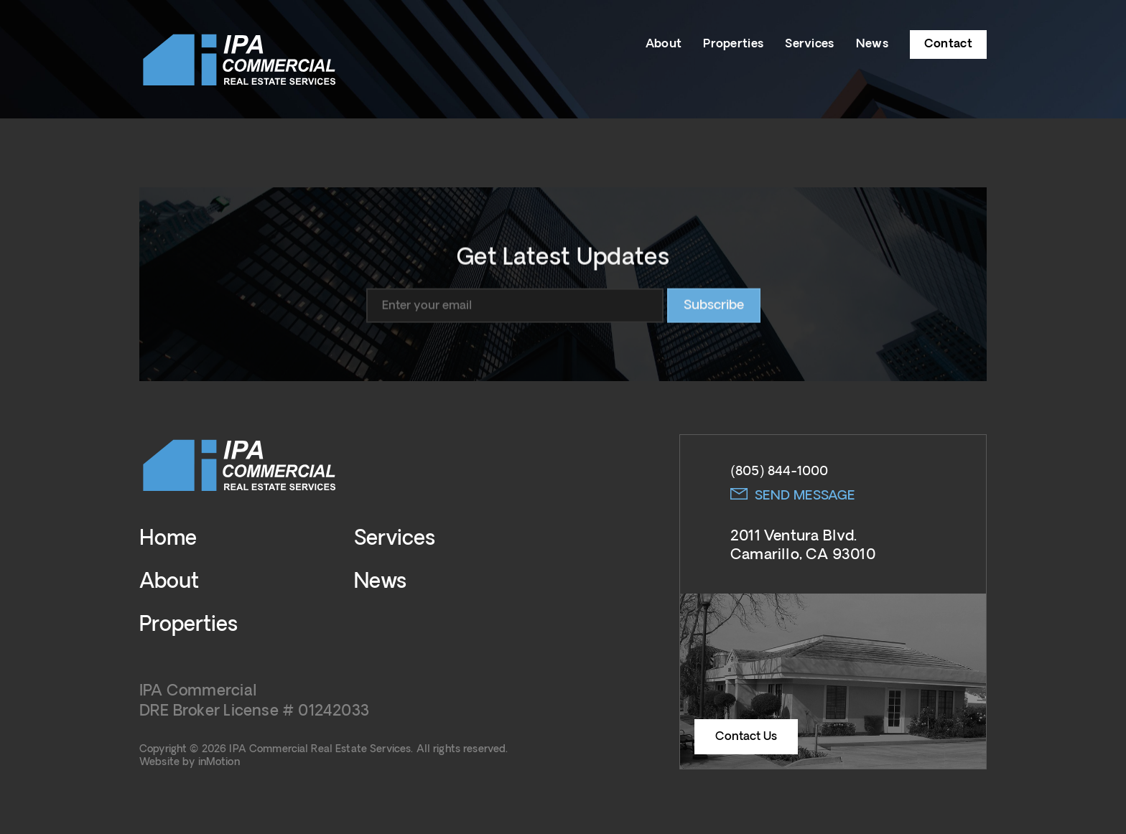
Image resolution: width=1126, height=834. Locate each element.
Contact (948, 44)
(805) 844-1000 (779, 471)
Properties (733, 44)
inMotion (219, 762)
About (664, 44)
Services (809, 44)
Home (168, 539)
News (872, 44)
